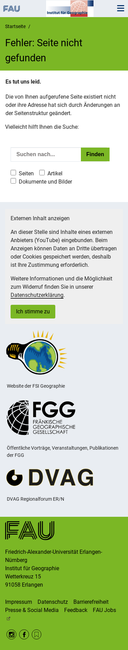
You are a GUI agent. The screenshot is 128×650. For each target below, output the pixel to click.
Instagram (11, 634)
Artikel (54, 173)
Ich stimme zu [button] (33, 311)
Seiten (26, 173)
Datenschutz (53, 602)
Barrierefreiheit (91, 602)
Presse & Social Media (32, 610)
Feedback (75, 610)
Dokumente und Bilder (45, 181)
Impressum (18, 602)
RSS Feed (37, 634)
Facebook (24, 634)
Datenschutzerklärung (37, 295)
